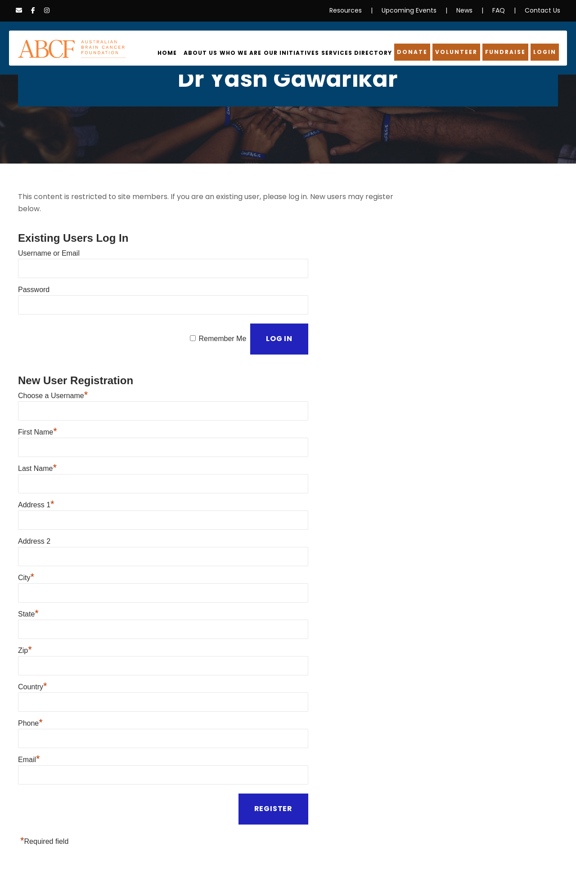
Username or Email (49, 241)
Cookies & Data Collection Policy (187, 863)
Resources (358, 10)
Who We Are (254, 53)
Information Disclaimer (99, 863)
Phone (30, 673)
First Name (37, 407)
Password (34, 274)
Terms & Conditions (271, 863)
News (469, 10)
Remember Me (222, 318)
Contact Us (544, 10)
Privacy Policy (39, 863)
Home (184, 53)
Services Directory (363, 53)
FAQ (503, 10)
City (26, 540)
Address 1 (36, 474)
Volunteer (459, 52)
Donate (417, 52)
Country (32, 640)
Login (545, 52)
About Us (215, 53)
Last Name (37, 440)
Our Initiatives (301, 53)
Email (29, 706)
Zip (25, 607)
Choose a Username (53, 374)
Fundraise (507, 52)
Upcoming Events (417, 10)
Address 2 (34, 507)
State (28, 573)
